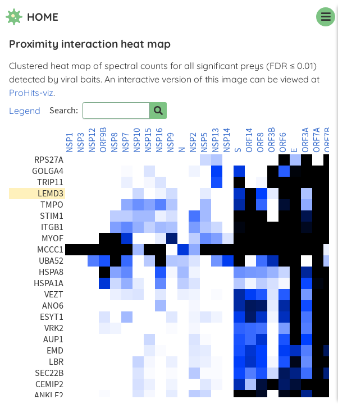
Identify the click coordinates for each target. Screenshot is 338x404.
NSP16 (159, 140)
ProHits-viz (31, 92)
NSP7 (125, 142)
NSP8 (114, 142)
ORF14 (249, 140)
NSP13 (215, 140)
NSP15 (148, 140)
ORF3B (271, 140)
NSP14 (226, 140)
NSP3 (80, 142)
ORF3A (305, 140)
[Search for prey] (158, 110)
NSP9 (170, 142)
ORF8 (260, 142)
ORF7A (316, 140)
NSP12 (92, 140)
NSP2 (193, 142)
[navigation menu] (325, 16)
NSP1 (69, 142)
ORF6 (283, 142)
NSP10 (137, 140)
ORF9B (103, 140)
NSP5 (204, 142)
